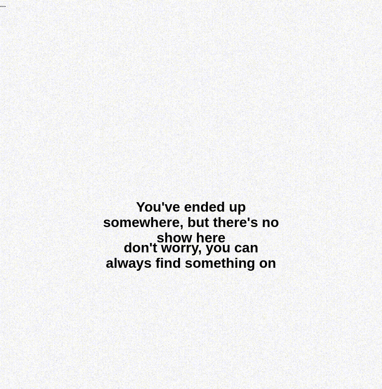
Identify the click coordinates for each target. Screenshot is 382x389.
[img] (192, 314)
